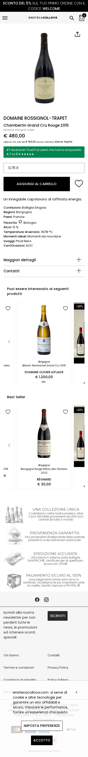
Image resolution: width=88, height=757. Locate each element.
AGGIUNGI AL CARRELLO (37, 184)
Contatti (11, 271)
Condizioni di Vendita (20, 680)
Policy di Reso (58, 680)
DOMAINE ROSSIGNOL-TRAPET (35, 118)
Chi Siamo (11, 655)
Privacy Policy (58, 667)
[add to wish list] (78, 183)
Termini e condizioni (19, 667)
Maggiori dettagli (20, 259)
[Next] (78, 342)
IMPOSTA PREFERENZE (42, 725)
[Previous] (9, 342)
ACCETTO (41, 740)
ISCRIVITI (57, 615)
